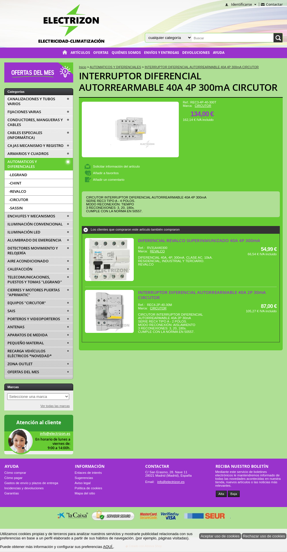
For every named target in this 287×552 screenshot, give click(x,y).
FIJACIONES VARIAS (24, 111)
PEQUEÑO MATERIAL (25, 343)
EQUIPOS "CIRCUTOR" (26, 302)
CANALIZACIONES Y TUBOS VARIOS (31, 101)
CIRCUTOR (203, 105)
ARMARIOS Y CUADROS (28, 153)
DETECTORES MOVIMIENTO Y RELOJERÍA (32, 251)
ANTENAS (15, 327)
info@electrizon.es (55, 433)
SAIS (11, 311)
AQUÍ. (108, 547)
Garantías (11, 493)
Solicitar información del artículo (116, 166)
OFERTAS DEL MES (23, 372)
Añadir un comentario (108, 179)
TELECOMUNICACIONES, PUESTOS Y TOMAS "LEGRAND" (34, 279)
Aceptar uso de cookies (220, 536)
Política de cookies (88, 488)
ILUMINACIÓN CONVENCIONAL (35, 224)
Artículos (80, 52)
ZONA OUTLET (19, 364)
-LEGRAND (18, 174)
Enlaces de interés (88, 472)
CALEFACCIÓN (19, 269)
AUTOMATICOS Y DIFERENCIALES (22, 164)
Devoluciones (196, 52)
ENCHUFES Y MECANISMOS (31, 216)
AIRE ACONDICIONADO (28, 261)
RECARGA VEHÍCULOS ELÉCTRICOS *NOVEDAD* (29, 353)
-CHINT (15, 183)
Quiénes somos (126, 52)
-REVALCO (17, 191)
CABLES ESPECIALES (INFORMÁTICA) (24, 135)
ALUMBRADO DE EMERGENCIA (34, 240)
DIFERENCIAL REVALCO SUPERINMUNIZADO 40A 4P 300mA (199, 240)
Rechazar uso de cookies (264, 536)
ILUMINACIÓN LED (23, 232)
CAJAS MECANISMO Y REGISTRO (35, 145)
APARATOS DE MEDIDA (27, 335)
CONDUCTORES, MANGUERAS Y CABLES (35, 122)
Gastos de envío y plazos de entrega (31, 483)
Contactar (274, 4)
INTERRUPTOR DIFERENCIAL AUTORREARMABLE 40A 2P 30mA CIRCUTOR (202, 294)
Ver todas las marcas (55, 406)
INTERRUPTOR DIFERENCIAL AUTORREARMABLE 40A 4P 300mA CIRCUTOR (178, 81)
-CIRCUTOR (18, 199)
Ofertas (100, 52)
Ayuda (218, 52)
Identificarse (241, 4)
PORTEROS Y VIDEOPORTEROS (33, 319)
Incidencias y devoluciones (24, 488)
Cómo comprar (15, 472)
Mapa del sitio (85, 493)
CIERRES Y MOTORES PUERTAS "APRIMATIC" (33, 292)
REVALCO (157, 251)
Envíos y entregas (161, 52)
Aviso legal (82, 483)
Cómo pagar (13, 478)
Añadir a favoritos (106, 173)
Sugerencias (84, 478)
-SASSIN (16, 208)
